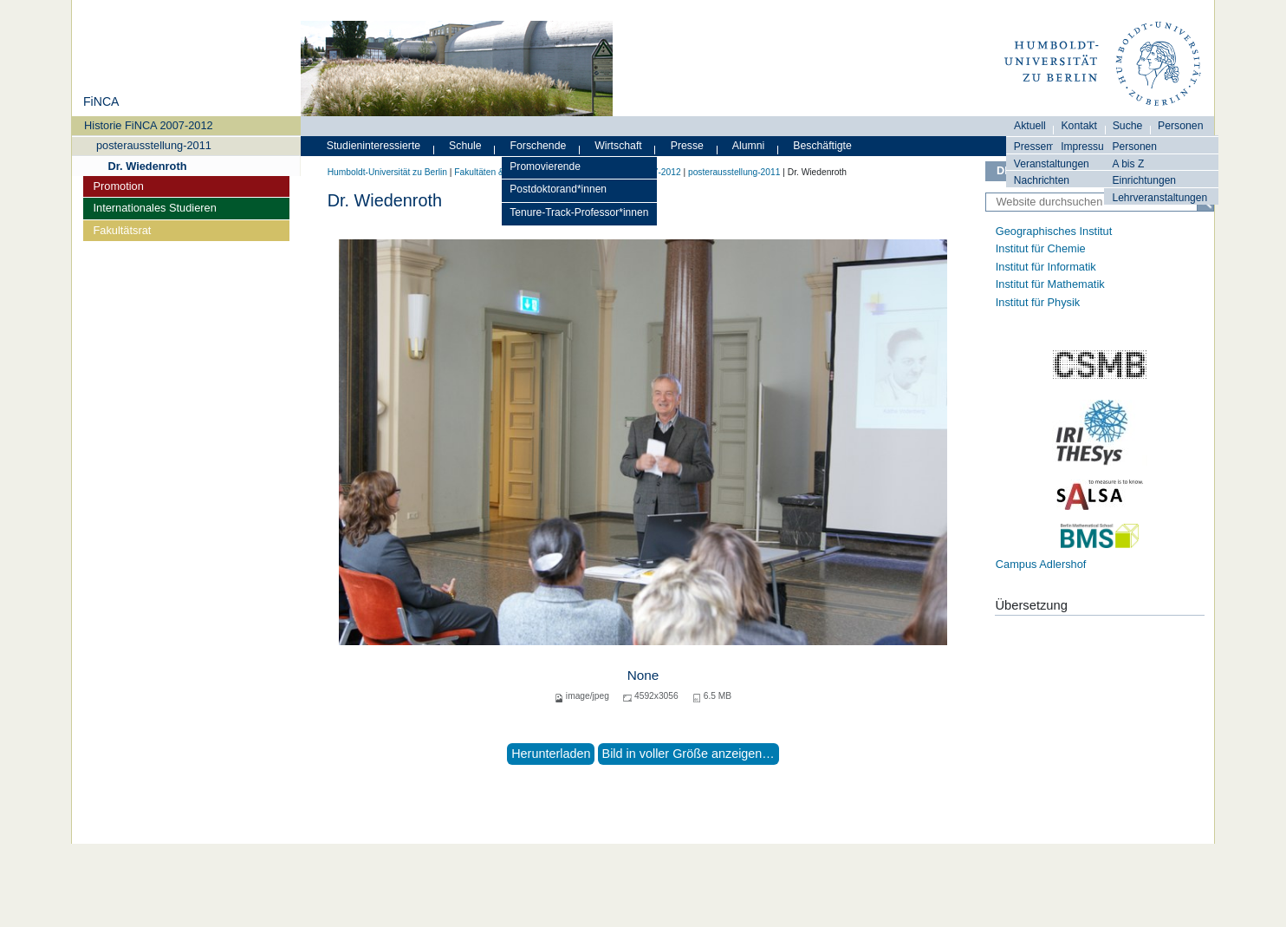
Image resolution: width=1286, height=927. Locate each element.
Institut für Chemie (1041, 248)
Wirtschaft (618, 146)
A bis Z (1128, 164)
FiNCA (101, 101)
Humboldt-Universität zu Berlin (387, 172)
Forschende (538, 146)
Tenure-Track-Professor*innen (579, 212)
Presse (687, 146)
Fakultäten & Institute (495, 172)
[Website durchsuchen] (1099, 202)
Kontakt (1079, 126)
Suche (1128, 126)
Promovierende (545, 166)
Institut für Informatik (1046, 266)
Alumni (748, 146)
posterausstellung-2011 (153, 145)
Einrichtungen (1144, 180)
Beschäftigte (822, 146)
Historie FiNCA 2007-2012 (148, 125)
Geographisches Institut (1054, 231)
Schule (465, 146)
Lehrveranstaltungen (1159, 198)
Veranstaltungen (1051, 164)
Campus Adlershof (1041, 564)
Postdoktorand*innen (558, 189)
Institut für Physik (1038, 302)
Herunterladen (550, 754)
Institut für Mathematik (1050, 284)
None (643, 675)
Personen (1134, 146)
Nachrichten (1041, 180)
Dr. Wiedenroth (147, 166)
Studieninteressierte (373, 146)
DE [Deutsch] (1004, 170)
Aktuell (1030, 126)
